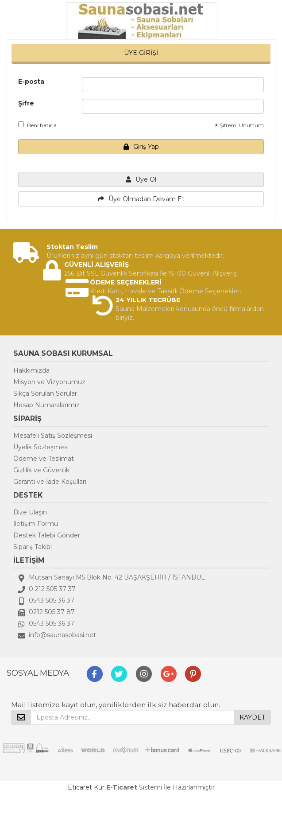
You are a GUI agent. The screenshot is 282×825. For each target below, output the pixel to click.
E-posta (31, 82)
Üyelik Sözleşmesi (41, 447)
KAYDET (252, 717)
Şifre (26, 103)
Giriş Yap (141, 147)
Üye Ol (141, 179)
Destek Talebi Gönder (46, 535)
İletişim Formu (35, 524)
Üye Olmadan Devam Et (141, 199)
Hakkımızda (31, 370)
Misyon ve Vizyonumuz (49, 382)
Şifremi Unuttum (240, 125)
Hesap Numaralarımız (46, 405)
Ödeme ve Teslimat (43, 459)
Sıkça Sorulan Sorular (45, 393)
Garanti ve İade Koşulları (49, 482)
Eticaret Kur (86, 787)
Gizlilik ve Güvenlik (41, 470)
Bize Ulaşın (30, 512)
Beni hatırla (37, 124)
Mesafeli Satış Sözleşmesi (52, 436)
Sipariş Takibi (32, 547)
